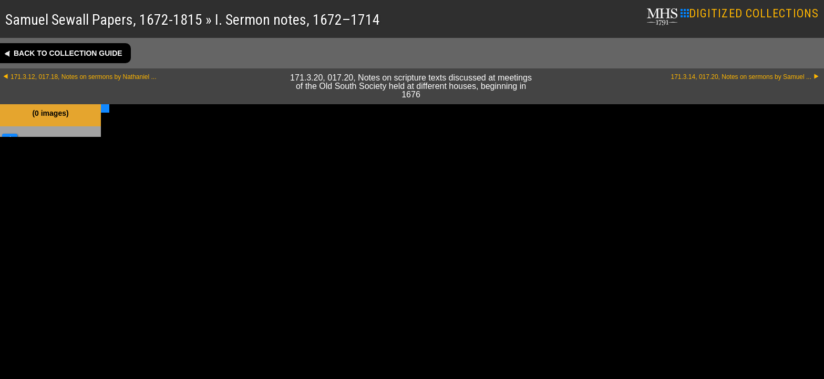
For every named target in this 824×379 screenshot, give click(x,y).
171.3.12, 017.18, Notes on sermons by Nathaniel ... (84, 77)
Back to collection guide (68, 53)
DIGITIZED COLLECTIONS (750, 13)
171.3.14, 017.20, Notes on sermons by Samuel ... (741, 77)
